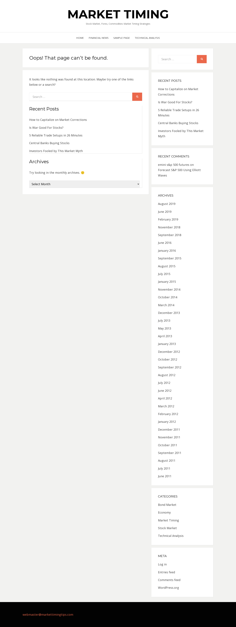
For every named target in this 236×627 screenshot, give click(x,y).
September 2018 (169, 235)
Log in (162, 564)
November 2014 (169, 289)
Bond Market (167, 505)
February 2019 (168, 219)
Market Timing (118, 14)
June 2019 (164, 212)
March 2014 (166, 305)
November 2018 (169, 227)
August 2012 (166, 375)
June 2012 (164, 391)
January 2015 (167, 282)
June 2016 (164, 243)
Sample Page (121, 37)
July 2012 (164, 383)
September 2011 (169, 453)
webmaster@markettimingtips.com (48, 614)
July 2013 (164, 320)
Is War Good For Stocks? (46, 128)
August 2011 (166, 460)
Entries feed (166, 572)
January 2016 (167, 251)
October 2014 (167, 297)
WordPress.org (168, 588)
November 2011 (169, 437)
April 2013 (165, 336)
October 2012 (167, 359)
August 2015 (166, 266)
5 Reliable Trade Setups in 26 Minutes (55, 135)
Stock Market (167, 528)
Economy (164, 512)
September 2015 (169, 258)
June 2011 (164, 476)
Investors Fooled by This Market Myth (56, 151)
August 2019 (166, 204)
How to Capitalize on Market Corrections (58, 120)
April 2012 (165, 398)
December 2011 (169, 429)
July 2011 (164, 468)
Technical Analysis (147, 37)
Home (80, 37)
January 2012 (167, 422)
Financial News (98, 37)
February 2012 (168, 414)
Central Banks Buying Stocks (49, 143)
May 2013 (164, 328)
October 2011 (167, 445)
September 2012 (169, 367)
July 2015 (164, 274)
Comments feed (169, 580)
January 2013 (167, 344)
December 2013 (169, 313)
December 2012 (169, 352)
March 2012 (166, 406)
